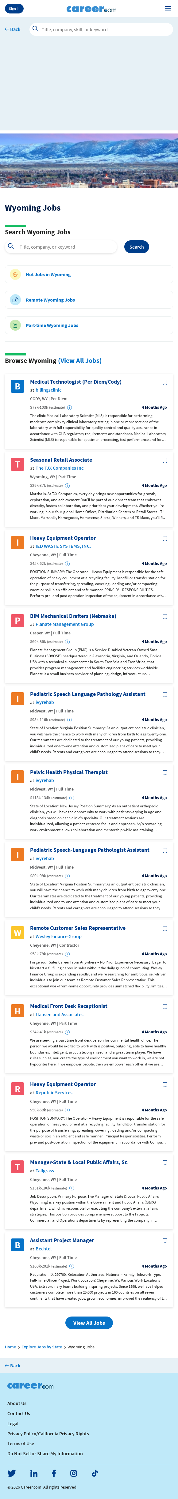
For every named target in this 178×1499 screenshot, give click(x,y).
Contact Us (18, 1413)
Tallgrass (45, 1171)
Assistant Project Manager (62, 1240)
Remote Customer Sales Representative (78, 928)
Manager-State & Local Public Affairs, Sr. (79, 1162)
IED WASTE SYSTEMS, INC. (63, 546)
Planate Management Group (65, 624)
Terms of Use (20, 1443)
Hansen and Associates (59, 1014)
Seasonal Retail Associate (61, 459)
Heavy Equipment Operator (63, 538)
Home (10, 1347)
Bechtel (44, 1249)
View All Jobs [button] (89, 1322)
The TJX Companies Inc (59, 468)
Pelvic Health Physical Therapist (69, 772)
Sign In (14, 8)
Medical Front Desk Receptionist (68, 1006)
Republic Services (54, 1092)
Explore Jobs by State (41, 1347)
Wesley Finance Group (59, 936)
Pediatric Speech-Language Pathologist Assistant (89, 850)
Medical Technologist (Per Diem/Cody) (76, 381)
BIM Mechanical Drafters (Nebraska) (73, 616)
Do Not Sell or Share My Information (45, 1453)
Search (137, 247)
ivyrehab (45, 702)
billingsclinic (48, 390)
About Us (16, 1403)
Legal (12, 1423)
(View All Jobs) (80, 360)
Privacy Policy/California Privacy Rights (48, 1433)
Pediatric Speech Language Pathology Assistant (87, 694)
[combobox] (61, 246)
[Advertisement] (89, 87)
